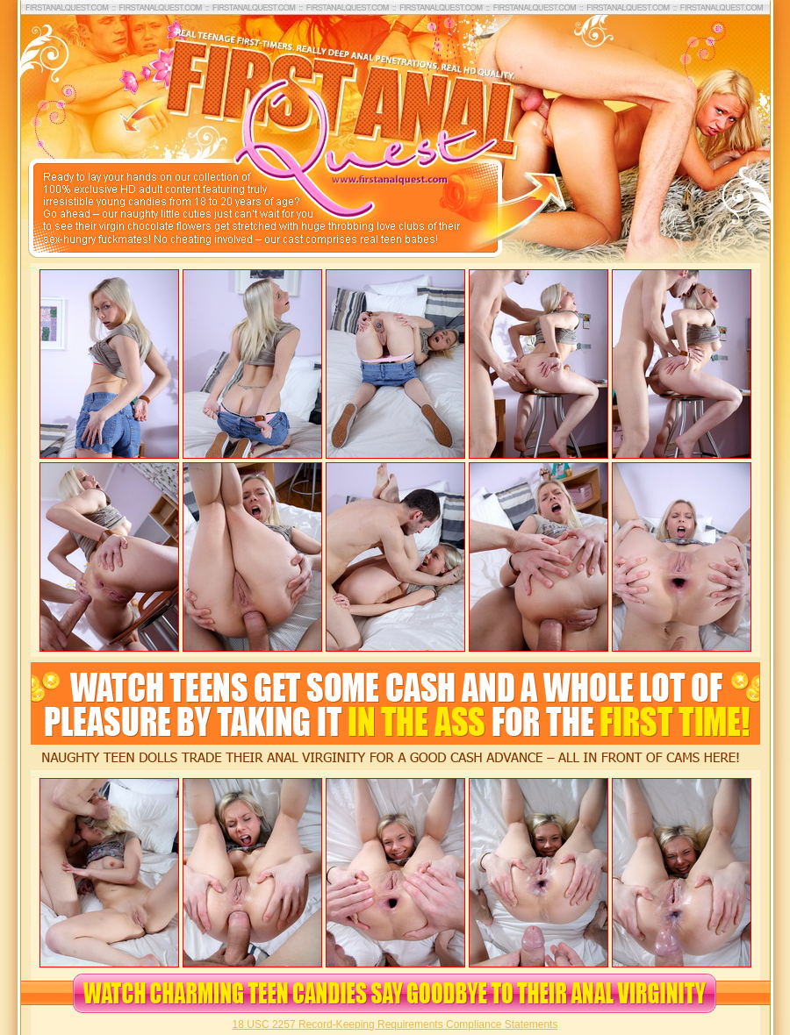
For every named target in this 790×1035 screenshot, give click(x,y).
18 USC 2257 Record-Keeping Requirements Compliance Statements (395, 1024)
